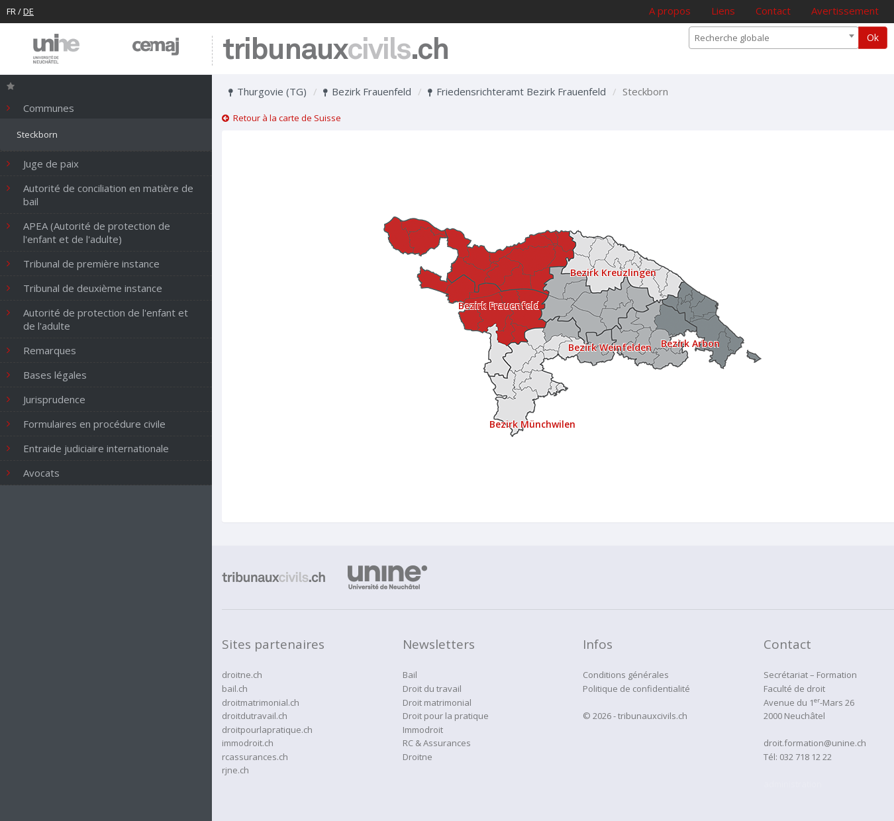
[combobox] (774, 37)
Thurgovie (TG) (267, 91)
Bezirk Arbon (690, 343)
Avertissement (845, 10)
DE (28, 11)
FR (11, 11)
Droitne (417, 757)
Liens (723, 10)
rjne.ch (235, 770)
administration (793, 784)
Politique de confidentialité (636, 689)
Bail (410, 675)
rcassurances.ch (255, 757)
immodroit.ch (247, 743)
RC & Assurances (437, 743)
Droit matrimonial (437, 702)
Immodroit (423, 730)
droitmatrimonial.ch (260, 702)
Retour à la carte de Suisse (281, 118)
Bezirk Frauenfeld (367, 91)
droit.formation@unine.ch (815, 743)
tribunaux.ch (335, 51)
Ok (873, 37)
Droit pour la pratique (446, 716)
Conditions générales (626, 675)
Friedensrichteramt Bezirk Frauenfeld (517, 91)
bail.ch (235, 689)
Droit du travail (432, 689)
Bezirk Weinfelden (610, 347)
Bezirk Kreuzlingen (613, 272)
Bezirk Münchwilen (532, 424)
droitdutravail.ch (254, 716)
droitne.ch (242, 675)
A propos (670, 10)
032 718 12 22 (805, 757)
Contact (773, 10)
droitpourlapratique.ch (267, 730)
